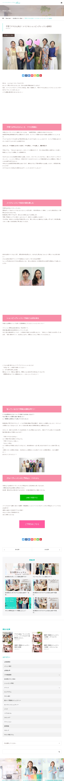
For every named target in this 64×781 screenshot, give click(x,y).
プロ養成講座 (7, 527)
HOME (3, 702)
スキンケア (7, 570)
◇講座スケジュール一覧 (9, 741)
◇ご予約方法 (38, 709)
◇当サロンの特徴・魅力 (41, 706)
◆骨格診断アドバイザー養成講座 (11, 759)
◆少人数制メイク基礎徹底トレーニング (13, 762)
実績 (4, 718)
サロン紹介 (7, 548)
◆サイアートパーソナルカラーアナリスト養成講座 (16, 755)
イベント (6, 540)
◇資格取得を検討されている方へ (11, 738)
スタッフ (6, 583)
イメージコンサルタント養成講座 (15, 735)
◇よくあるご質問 (39, 721)
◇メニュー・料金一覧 (40, 712)
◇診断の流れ (38, 718)
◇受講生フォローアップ (9, 748)
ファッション (7, 574)
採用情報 (6, 578)
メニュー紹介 (7, 518)
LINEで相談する (48, 688)
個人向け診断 (6, 712)
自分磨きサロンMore (8, 35)
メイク (6, 561)
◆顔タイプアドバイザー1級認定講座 (12, 751)
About (4, 721)
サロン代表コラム (9, 587)
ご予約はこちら (16, 670)
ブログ (4, 724)
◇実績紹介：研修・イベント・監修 (44, 741)
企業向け (5, 706)
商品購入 (5, 715)
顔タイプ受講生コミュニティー (12, 553)
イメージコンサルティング (45, 702)
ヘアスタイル (7, 566)
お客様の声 (7, 523)
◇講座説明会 (6, 744)
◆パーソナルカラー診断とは (42, 728)
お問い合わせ (6, 728)
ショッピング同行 (9, 536)
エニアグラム (7, 544)
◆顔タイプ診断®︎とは (40, 724)
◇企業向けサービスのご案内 (42, 738)
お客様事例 (7, 514)
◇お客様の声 (38, 715)
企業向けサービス (41, 735)
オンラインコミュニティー (11, 557)
